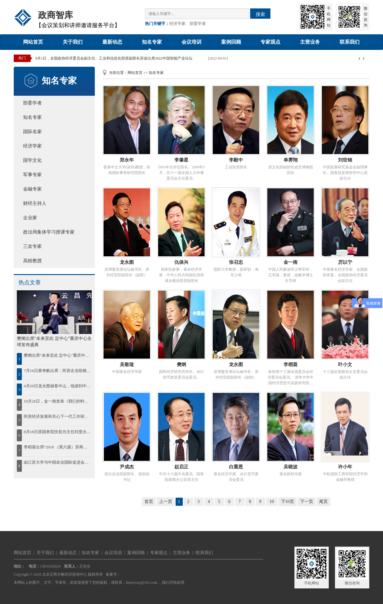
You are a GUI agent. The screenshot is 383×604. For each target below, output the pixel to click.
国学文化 (32, 160)
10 (272, 501)
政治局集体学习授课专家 (49, 232)
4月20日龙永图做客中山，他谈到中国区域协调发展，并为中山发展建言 (57, 386)
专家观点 (270, 42)
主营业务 (310, 42)
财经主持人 (34, 203)
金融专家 (32, 188)
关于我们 (73, 42)
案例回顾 (231, 42)
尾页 (323, 501)
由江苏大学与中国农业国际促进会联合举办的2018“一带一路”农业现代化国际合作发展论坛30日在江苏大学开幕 (57, 462)
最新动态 (112, 42)
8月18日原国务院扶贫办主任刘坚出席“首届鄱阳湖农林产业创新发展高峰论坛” (57, 431)
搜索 (260, 14)
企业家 (30, 217)
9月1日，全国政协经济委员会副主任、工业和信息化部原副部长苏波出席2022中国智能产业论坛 (113, 58)
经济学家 (177, 23)
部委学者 (198, 23)
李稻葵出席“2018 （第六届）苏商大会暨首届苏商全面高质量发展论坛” (57, 447)
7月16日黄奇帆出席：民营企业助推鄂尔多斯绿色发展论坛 (57, 370)
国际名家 (32, 131)
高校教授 (32, 260)
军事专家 (32, 174)
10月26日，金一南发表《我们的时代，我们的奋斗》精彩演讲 (57, 401)
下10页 (287, 501)
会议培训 (191, 42)
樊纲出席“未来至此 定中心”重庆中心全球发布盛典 (57, 355)
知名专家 (152, 42)
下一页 (306, 501)
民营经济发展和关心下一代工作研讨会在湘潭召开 (57, 416)
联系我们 (350, 42)
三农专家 (32, 246)
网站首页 (33, 42)
